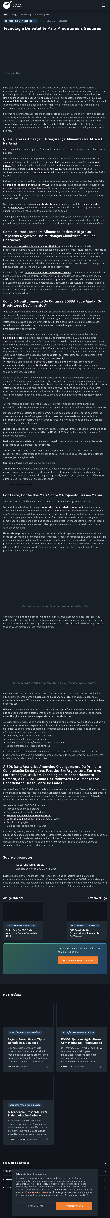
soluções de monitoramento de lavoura (48, 272)
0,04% (58, 168)
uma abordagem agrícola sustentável (28, 184)
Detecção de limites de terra (24, 818)
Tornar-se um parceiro (19, 484)
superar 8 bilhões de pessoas (20, 101)
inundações (17, 207)
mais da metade (42, 172)
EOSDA (12, 5)
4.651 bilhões (62, 162)
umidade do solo (12, 337)
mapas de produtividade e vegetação (63, 507)
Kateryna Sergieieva (30, 864)
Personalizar (35, 1206)
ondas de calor (91, 204)
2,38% (32, 168)
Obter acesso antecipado (78, 960)
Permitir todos (74, 1206)
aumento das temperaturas (50, 204)
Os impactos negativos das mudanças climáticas (31, 246)
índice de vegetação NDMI (34, 365)
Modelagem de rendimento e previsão (29, 815)
